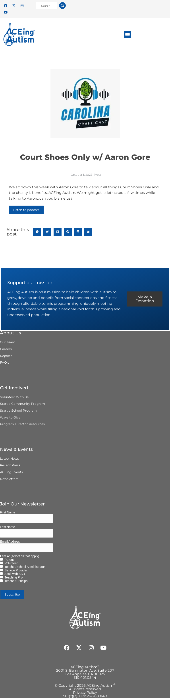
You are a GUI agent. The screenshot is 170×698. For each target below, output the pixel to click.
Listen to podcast (26, 210)
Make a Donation (144, 299)
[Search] (62, 5)
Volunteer (10, 563)
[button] (127, 34)
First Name (7, 512)
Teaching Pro (13, 577)
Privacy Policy (85, 692)
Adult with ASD (14, 574)
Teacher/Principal (15, 581)
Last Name (7, 527)
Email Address (10, 541)
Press (97, 174)
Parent (8, 559)
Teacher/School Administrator (24, 567)
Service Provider (15, 570)
